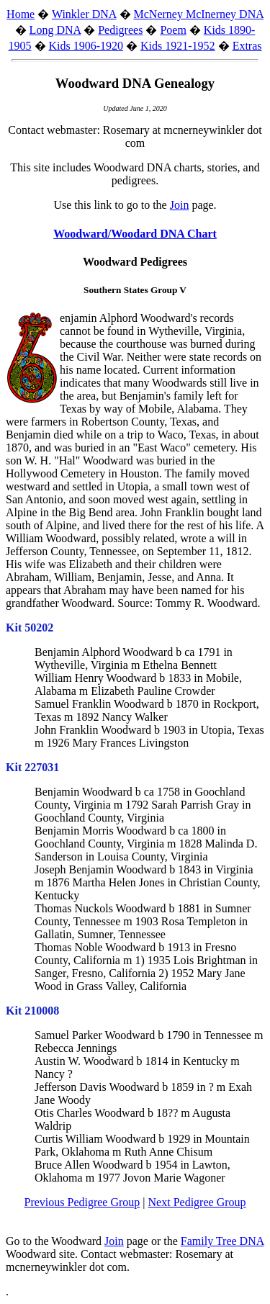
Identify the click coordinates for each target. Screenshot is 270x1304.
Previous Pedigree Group (82, 1202)
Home (20, 14)
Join (179, 205)
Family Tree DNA (222, 1241)
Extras (247, 46)
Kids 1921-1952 (177, 46)
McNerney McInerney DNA (199, 14)
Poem (173, 30)
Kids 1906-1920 (86, 46)
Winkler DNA (84, 14)
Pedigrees (120, 30)
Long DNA (55, 30)
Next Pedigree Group (197, 1202)
